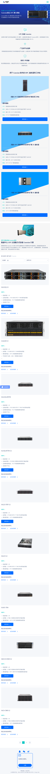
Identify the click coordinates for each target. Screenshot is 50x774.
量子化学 (9, 256)
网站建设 (23, 770)
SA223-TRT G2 (6, 504)
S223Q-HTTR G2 (6, 451)
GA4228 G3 (4, 341)
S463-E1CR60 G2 (6, 659)
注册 (25, 765)
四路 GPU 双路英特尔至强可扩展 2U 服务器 (25, 145)
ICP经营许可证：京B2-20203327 (17, 772)
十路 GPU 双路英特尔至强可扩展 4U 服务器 (25, 193)
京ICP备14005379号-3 (29, 772)
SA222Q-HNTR (6, 397)
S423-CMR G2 (5, 710)
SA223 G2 (4, 556)
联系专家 (3, 313)
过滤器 (5, 260)
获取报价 (24, 119)
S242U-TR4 (4, 607)
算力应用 (3, 256)
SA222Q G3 (4, 287)
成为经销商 (13, 313)
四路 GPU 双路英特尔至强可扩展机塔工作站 (25, 97)
